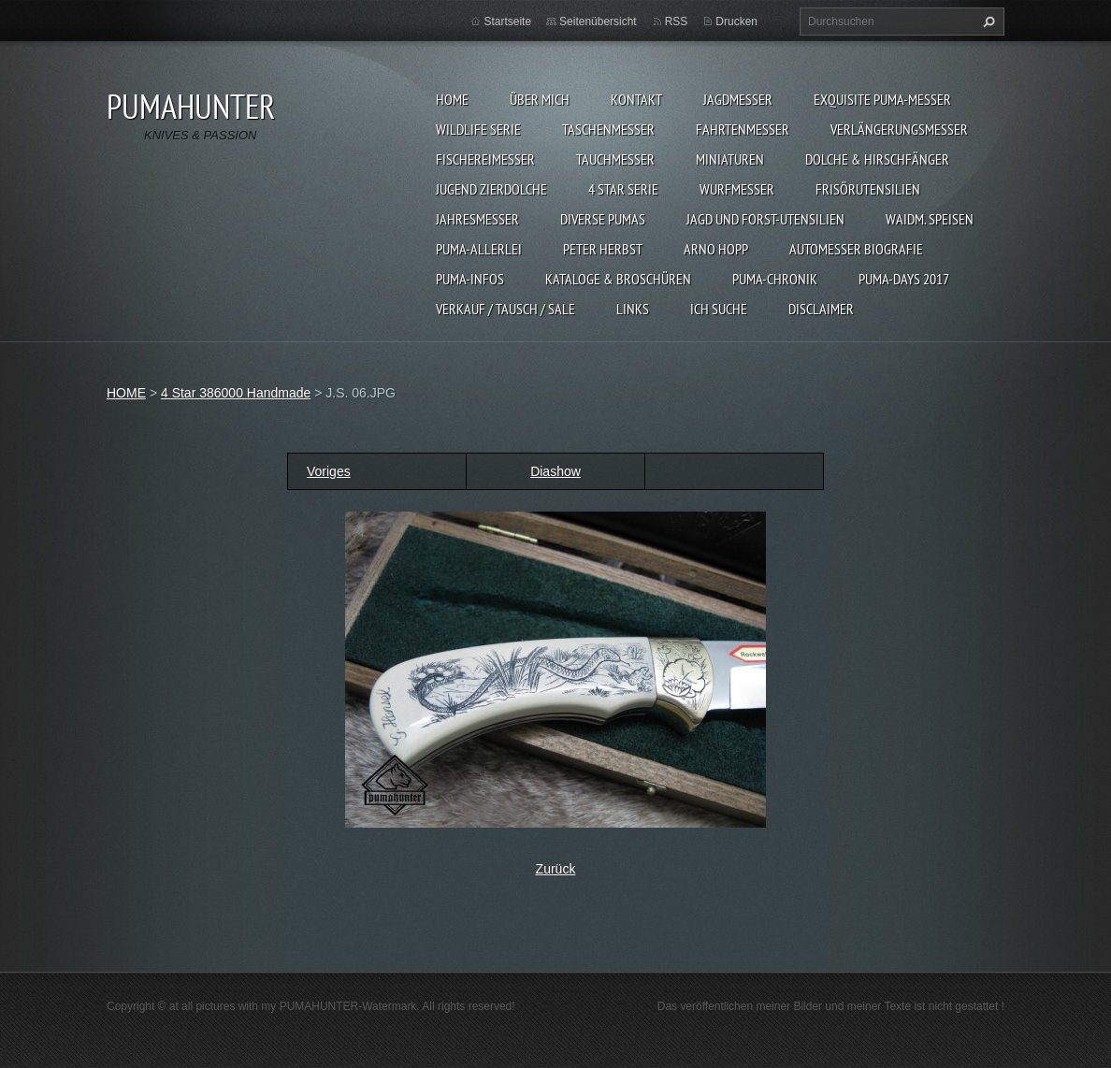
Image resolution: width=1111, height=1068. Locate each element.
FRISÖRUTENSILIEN (867, 189)
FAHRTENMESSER (742, 129)
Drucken (736, 21)
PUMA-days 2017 (903, 278)
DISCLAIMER (821, 308)
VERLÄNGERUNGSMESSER (899, 129)
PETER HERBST (602, 248)
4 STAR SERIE (623, 189)
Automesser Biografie (856, 248)
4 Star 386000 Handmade (235, 392)
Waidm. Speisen (930, 218)
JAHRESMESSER (477, 218)
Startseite (507, 21)
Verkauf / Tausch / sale (505, 308)
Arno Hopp (716, 248)
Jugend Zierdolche (491, 189)
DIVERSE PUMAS (602, 218)
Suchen (987, 21)
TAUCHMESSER (615, 159)
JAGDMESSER (737, 99)
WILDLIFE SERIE (478, 129)
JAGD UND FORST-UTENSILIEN (765, 218)
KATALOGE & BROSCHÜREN (618, 278)
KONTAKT (636, 99)
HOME (452, 99)
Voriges (329, 471)
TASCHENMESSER (608, 129)
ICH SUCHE (718, 308)
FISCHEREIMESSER (485, 159)
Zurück (556, 868)
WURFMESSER (737, 189)
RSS (676, 21)
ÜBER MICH (540, 99)
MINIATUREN (730, 159)
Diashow (555, 471)
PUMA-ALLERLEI (479, 248)
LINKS (632, 308)
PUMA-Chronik (774, 278)
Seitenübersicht (598, 21)
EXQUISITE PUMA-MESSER (882, 99)
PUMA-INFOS (470, 278)
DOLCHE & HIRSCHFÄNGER (877, 159)
